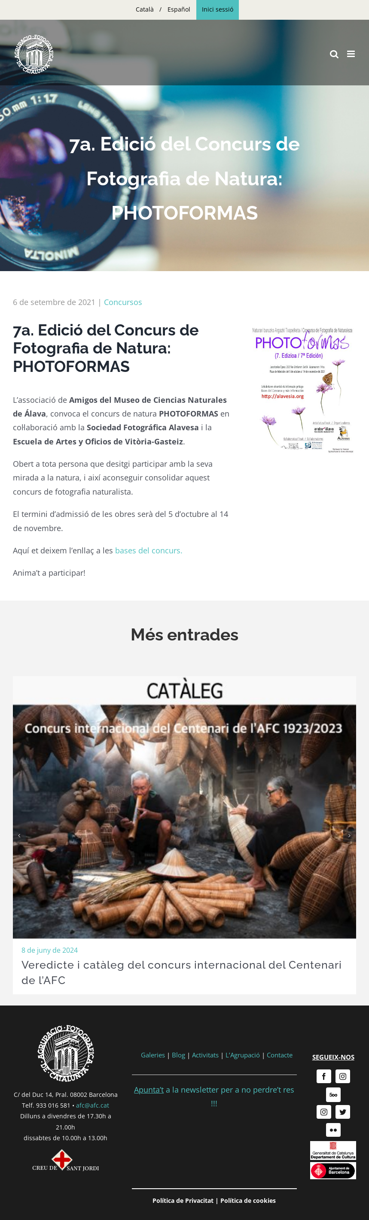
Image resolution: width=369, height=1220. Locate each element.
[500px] (333, 1094)
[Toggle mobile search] (334, 53)
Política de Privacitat (182, 1200)
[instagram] (342, 1076)
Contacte (280, 1055)
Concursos (123, 302)
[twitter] (342, 1112)
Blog (178, 1055)
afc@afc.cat (92, 1105)
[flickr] (333, 1130)
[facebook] (324, 1076)
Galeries (153, 1055)
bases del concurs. (149, 550)
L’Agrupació (243, 1055)
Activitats (205, 1055)
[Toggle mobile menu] (351, 53)
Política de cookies (248, 1200)
